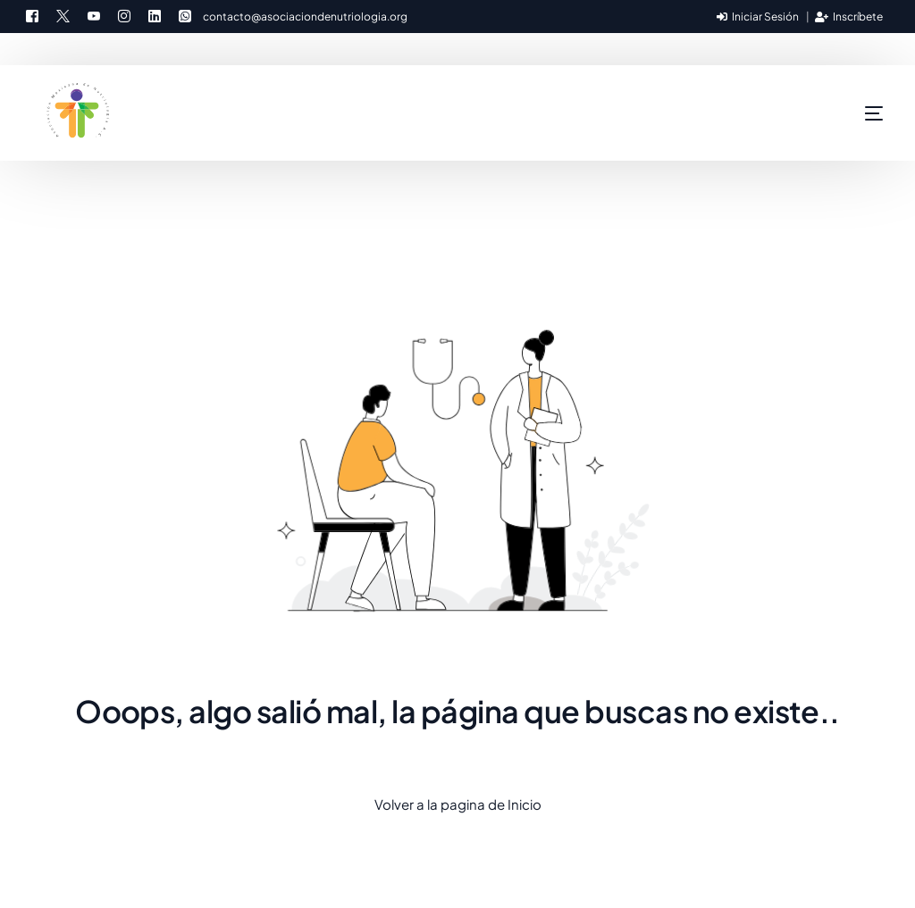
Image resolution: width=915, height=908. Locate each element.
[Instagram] (124, 14)
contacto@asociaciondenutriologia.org (305, 17)
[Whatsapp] (185, 14)
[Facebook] (36, 14)
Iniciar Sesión (758, 16)
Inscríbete (849, 16)
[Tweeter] (63, 14)
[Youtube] (94, 14)
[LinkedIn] (154, 14)
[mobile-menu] (838, 113)
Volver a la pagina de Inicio (457, 804)
